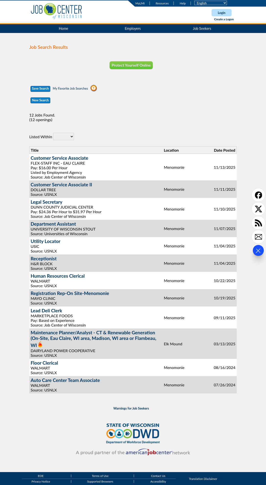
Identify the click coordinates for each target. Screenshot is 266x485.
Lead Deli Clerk (46, 310)
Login (221, 13)
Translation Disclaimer (203, 479)
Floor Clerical (44, 363)
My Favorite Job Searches (70, 88)
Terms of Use (100, 476)
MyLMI (140, 3)
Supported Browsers (100, 482)
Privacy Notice (40, 482)
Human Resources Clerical (58, 276)
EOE (40, 476)
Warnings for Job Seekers (131, 408)
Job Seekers (202, 28)
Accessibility (158, 482)
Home (63, 28)
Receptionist (44, 258)
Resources (162, 3)
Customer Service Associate (59, 158)
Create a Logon (224, 19)
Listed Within (40, 136)
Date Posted (224, 150)
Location (171, 150)
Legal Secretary (46, 202)
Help (183, 3)
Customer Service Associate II (61, 184)
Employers (133, 28)
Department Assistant (53, 224)
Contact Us (158, 476)
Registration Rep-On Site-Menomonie (70, 293)
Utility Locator (45, 241)
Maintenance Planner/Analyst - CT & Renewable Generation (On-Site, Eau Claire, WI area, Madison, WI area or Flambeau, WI (93, 339)
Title (35, 150)
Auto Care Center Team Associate (65, 380)
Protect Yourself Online (131, 65)
